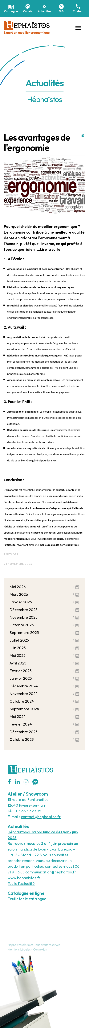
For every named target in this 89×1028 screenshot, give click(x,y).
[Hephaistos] (27, 27)
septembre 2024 (44, 709)
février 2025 (44, 671)
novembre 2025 (44, 617)
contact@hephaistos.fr (41, 816)
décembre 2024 (44, 686)
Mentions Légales (19, 949)
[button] (78, 27)
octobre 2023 (44, 739)
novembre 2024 (44, 694)
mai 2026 (44, 587)
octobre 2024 (44, 701)
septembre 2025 (44, 632)
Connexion (40, 949)
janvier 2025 (44, 678)
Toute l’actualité (21, 883)
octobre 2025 (44, 625)
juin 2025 (44, 648)
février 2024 (44, 724)
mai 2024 (44, 716)
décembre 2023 (44, 732)
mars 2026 (44, 594)
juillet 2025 (44, 640)
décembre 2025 (44, 610)
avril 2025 (44, 663)
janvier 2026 (44, 602)
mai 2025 (44, 655)
